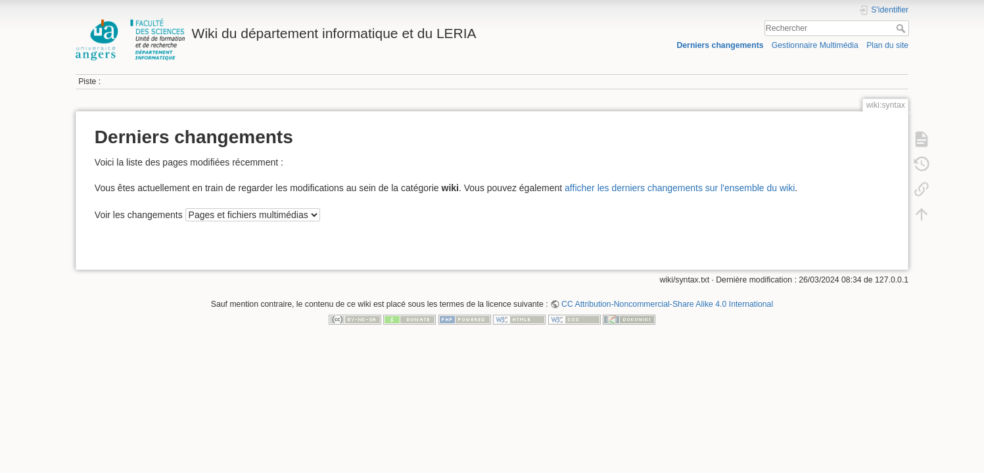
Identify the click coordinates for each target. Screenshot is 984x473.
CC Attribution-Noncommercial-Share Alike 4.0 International (667, 304)
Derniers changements (719, 45)
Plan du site (887, 45)
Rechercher (902, 28)
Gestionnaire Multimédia (815, 45)
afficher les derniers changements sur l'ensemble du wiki (680, 188)
